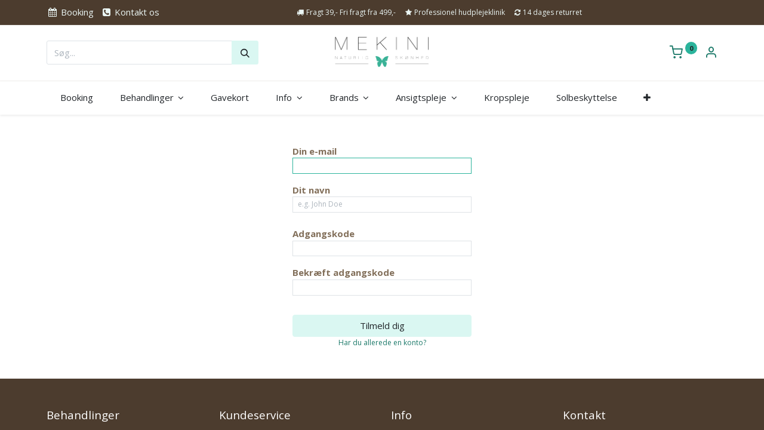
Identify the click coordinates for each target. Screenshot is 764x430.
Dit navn (311, 190)
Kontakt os (130, 12)
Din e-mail (314, 151)
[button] (647, 97)
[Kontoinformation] (710, 53)
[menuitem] (76, 97)
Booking (70, 12)
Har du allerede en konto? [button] (382, 342)
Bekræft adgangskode (343, 272)
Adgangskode (323, 233)
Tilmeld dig (382, 325)
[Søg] (245, 52)
